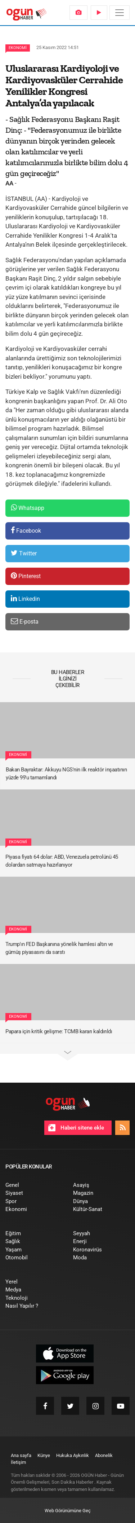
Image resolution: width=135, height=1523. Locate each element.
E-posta (25, 621)
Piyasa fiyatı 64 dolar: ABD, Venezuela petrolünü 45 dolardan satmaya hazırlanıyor (61, 861)
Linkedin (25, 598)
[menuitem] (78, 12)
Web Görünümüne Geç (68, 1510)
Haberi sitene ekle (76, 1127)
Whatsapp (27, 507)
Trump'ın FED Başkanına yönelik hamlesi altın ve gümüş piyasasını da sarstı (59, 948)
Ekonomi (18, 47)
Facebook (26, 530)
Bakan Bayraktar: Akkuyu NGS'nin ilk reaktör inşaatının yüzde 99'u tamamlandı (66, 773)
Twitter (24, 553)
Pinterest (26, 576)
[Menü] (119, 12)
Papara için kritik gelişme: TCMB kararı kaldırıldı (58, 1031)
